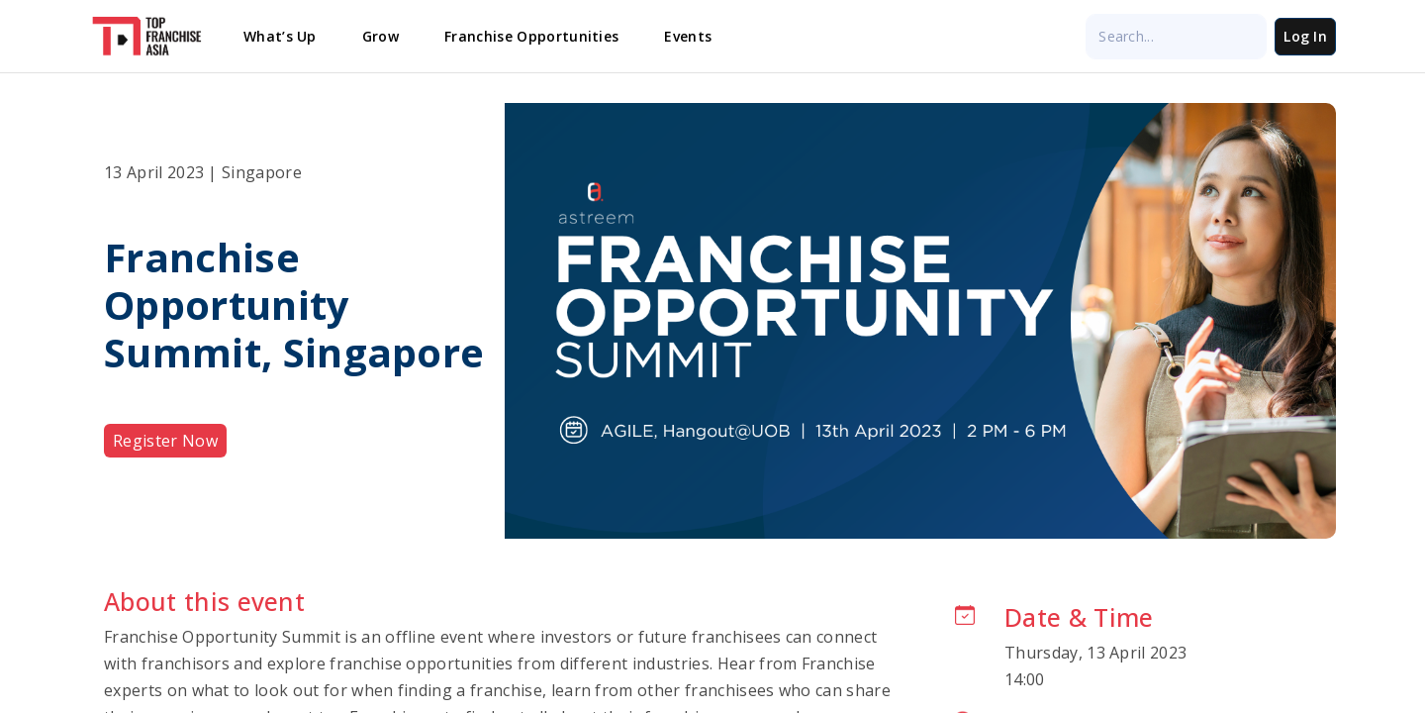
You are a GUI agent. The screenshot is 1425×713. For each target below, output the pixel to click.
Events (688, 36)
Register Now (165, 441)
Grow (380, 36)
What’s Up (280, 36)
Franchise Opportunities (531, 36)
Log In (1305, 36)
